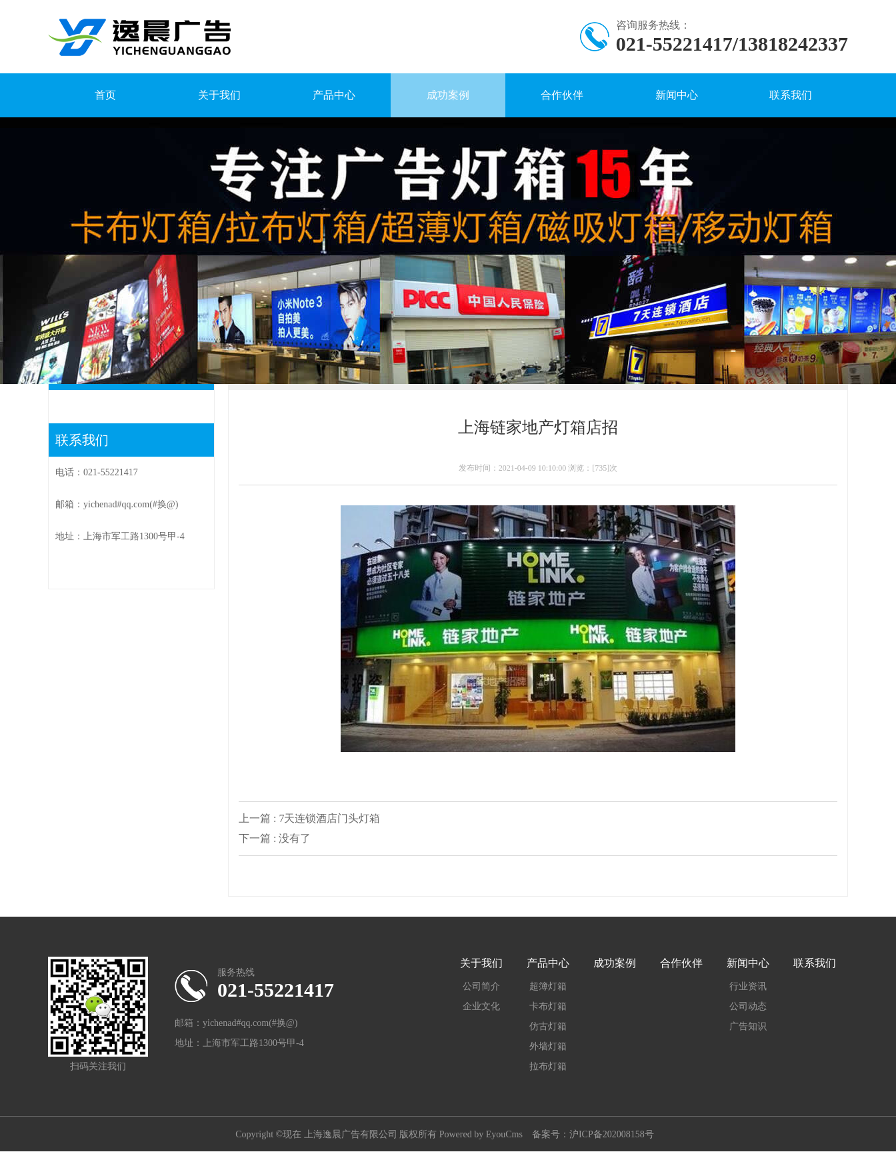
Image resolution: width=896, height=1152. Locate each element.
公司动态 (748, 1006)
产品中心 (334, 95)
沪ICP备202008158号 (611, 1134)
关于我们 (219, 95)
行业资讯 (748, 986)
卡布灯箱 (548, 1006)
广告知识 (748, 1026)
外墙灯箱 (548, 1046)
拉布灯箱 (548, 1066)
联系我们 (790, 95)
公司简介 (481, 986)
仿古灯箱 (548, 1026)
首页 (105, 95)
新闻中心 (676, 95)
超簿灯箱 (548, 986)
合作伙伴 (562, 95)
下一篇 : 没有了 (275, 838)
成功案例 (448, 95)
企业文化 (481, 1006)
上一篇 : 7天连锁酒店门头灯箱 (309, 818)
